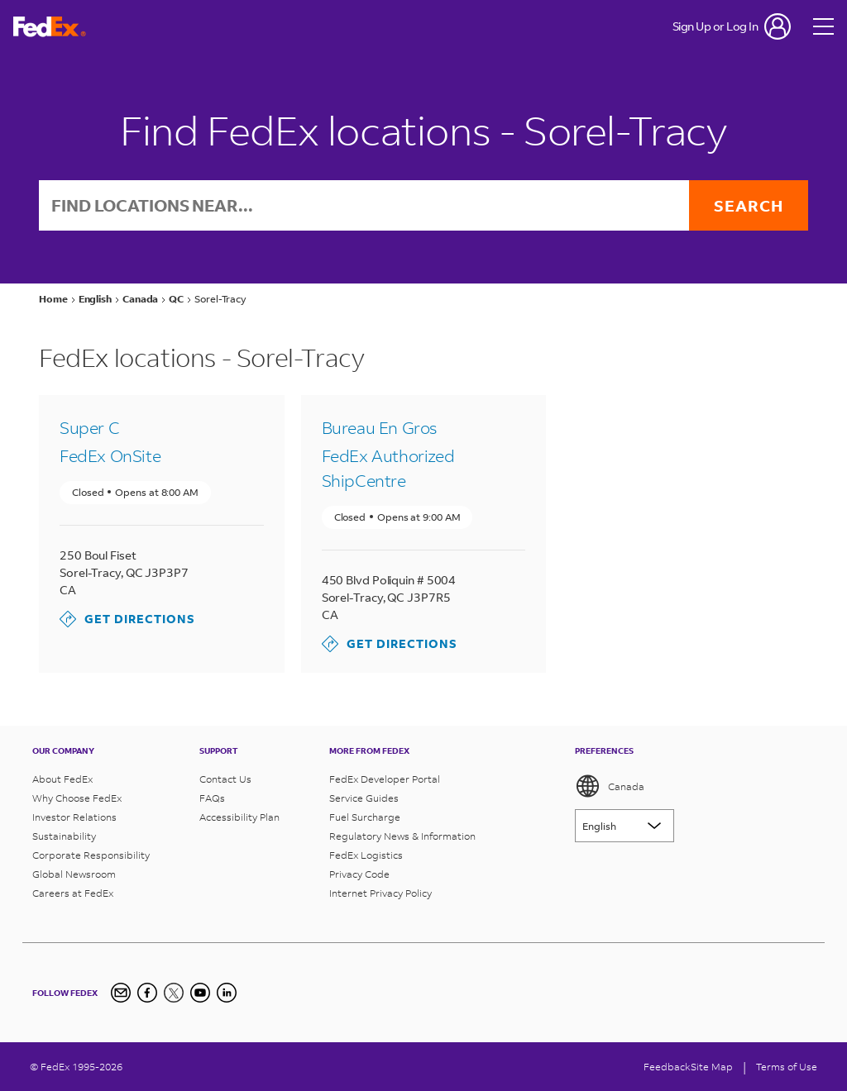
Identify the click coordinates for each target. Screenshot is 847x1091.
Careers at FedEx (72, 893)
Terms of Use (786, 1066)
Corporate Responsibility (91, 855)
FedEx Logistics (366, 855)
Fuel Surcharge (364, 817)
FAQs (212, 798)
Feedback (667, 1066)
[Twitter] (174, 993)
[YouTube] (200, 993)
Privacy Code (359, 874)
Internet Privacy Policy (380, 893)
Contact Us (225, 779)
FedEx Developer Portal (384, 779)
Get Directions (127, 619)
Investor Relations (74, 817)
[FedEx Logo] (49, 27)
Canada (609, 786)
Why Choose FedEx (77, 798)
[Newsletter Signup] (121, 993)
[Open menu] (824, 26)
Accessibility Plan (239, 817)
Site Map (712, 1066)
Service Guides (364, 798)
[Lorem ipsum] (624, 825)
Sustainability (64, 836)
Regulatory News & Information (402, 836)
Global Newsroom (74, 874)
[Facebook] (147, 993)
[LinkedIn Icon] (227, 993)
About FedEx (62, 779)
